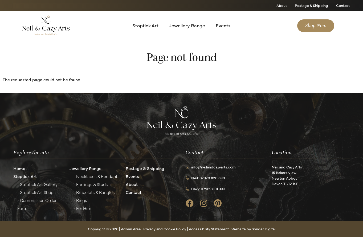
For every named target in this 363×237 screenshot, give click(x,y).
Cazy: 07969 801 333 (205, 188)
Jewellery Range (187, 25)
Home (19, 168)
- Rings (80, 200)
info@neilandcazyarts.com (211, 167)
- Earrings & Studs (91, 184)
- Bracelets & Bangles (94, 192)
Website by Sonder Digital (253, 228)
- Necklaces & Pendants (97, 176)
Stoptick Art (145, 25)
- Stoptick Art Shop (35, 192)
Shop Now (315, 25)
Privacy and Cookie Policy (164, 228)
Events (223, 25)
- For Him (82, 208)
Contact (343, 5)
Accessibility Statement (209, 228)
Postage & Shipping (311, 5)
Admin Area (131, 228)
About (281, 5)
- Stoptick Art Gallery (37, 184)
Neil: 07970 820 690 (205, 177)
